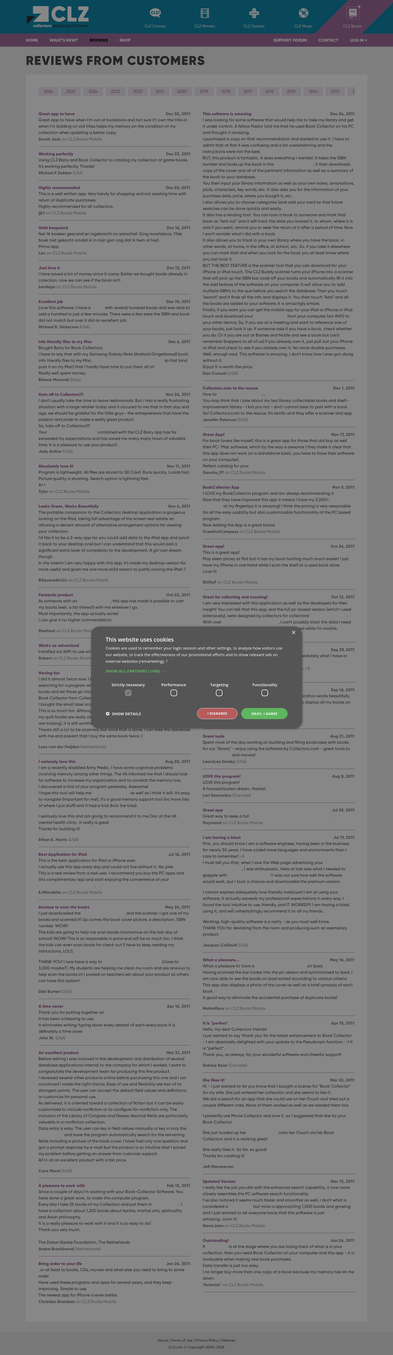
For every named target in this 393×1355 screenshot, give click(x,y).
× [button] (293, 633)
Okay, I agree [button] (264, 713)
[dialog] (196, 677)
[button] (197, 670)
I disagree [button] (215, 713)
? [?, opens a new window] (166, 660)
